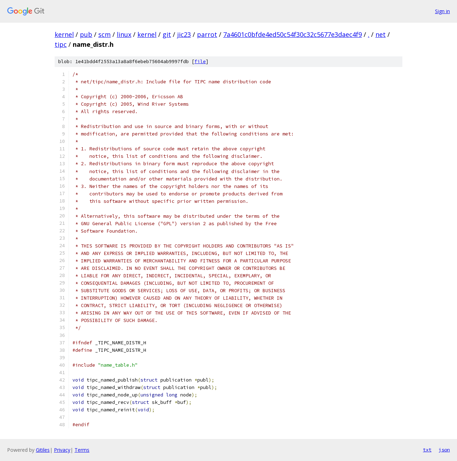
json (444, 449)
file (200, 62)
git (167, 34)
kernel (64, 34)
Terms (82, 449)
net (380, 34)
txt (427, 449)
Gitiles (43, 449)
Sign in (442, 11)
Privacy (62, 449)
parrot (207, 34)
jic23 (184, 34)
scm (104, 34)
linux (124, 34)
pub (86, 34)
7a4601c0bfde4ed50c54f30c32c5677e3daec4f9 (292, 34)
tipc (61, 44)
